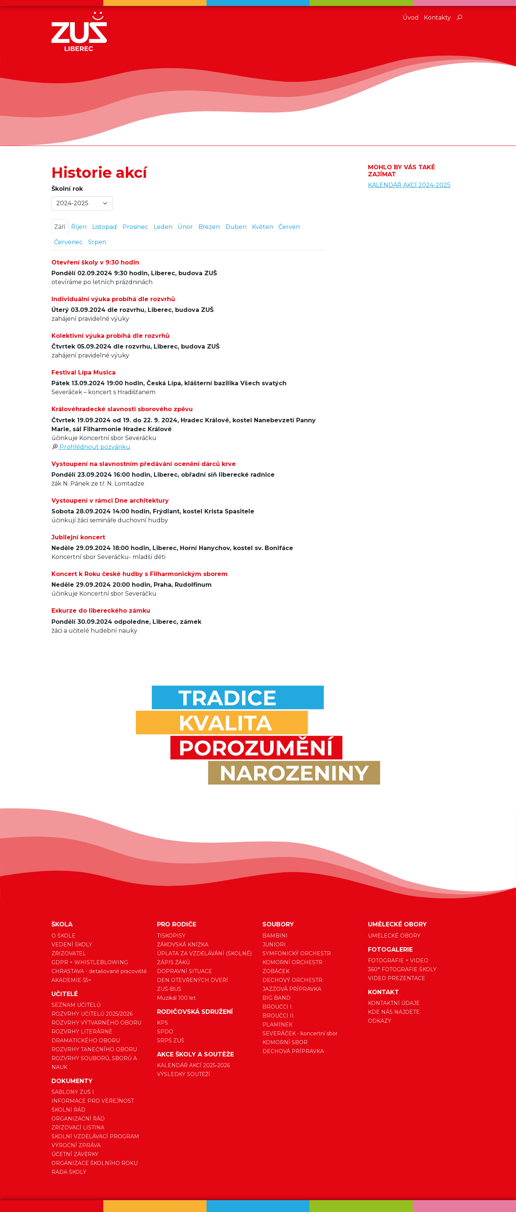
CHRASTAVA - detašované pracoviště (99, 971)
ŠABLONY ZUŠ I (72, 1092)
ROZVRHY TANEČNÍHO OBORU (94, 1049)
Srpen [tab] (97, 242)
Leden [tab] (163, 226)
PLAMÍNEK (277, 1024)
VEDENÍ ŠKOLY (71, 944)
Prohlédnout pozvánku (90, 446)
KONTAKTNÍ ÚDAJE (394, 1003)
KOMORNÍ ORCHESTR (292, 962)
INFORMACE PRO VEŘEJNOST (92, 1101)
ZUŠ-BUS (169, 989)
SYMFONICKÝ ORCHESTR (296, 953)
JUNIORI (274, 944)
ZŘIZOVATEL (68, 953)
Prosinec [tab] (135, 226)
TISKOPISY (171, 935)
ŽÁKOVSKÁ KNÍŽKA (182, 944)
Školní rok (67, 188)
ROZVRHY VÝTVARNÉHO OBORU (96, 1022)
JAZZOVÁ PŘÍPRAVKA (291, 989)
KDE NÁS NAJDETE (394, 1012)
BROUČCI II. (278, 1015)
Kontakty (437, 17)
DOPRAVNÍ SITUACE (184, 971)
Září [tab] (60, 226)
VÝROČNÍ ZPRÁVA (76, 1145)
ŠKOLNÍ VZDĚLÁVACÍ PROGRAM (95, 1136)
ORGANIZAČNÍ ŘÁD (78, 1118)
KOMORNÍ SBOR (285, 1042)
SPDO (165, 1031)
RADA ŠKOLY (68, 1172)
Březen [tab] (209, 226)
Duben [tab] (236, 226)
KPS (162, 1022)
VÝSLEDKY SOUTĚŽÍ (183, 1074)
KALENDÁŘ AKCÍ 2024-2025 (409, 185)
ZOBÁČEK (275, 971)
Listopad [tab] (104, 226)
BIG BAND (276, 998)
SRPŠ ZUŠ (170, 1040)
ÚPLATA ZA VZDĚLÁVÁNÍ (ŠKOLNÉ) (204, 953)
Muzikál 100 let (176, 998)
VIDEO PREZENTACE (396, 978)
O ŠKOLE (63, 935)
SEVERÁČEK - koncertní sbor (300, 1033)
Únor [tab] (185, 226)
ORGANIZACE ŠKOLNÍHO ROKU (94, 1163)
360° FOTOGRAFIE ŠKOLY (402, 969)
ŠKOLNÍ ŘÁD (68, 1109)
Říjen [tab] (79, 226)
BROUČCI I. (277, 1006)
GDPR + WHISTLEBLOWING (89, 962)
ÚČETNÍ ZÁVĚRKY (74, 1154)
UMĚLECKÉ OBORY (394, 935)
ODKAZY (379, 1021)
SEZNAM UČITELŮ (76, 1005)
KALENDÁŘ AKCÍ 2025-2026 (193, 1065)
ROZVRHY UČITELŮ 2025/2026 (92, 1013)
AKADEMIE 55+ (71, 980)
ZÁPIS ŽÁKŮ (173, 962)
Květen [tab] (262, 226)
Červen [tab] (289, 226)
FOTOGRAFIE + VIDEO (398, 960)
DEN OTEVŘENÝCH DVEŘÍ (192, 980)
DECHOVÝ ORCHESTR (292, 980)
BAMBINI (275, 935)
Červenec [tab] (68, 242)
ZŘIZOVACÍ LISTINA (77, 1127)
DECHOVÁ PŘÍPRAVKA (293, 1051)
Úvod (411, 17)
